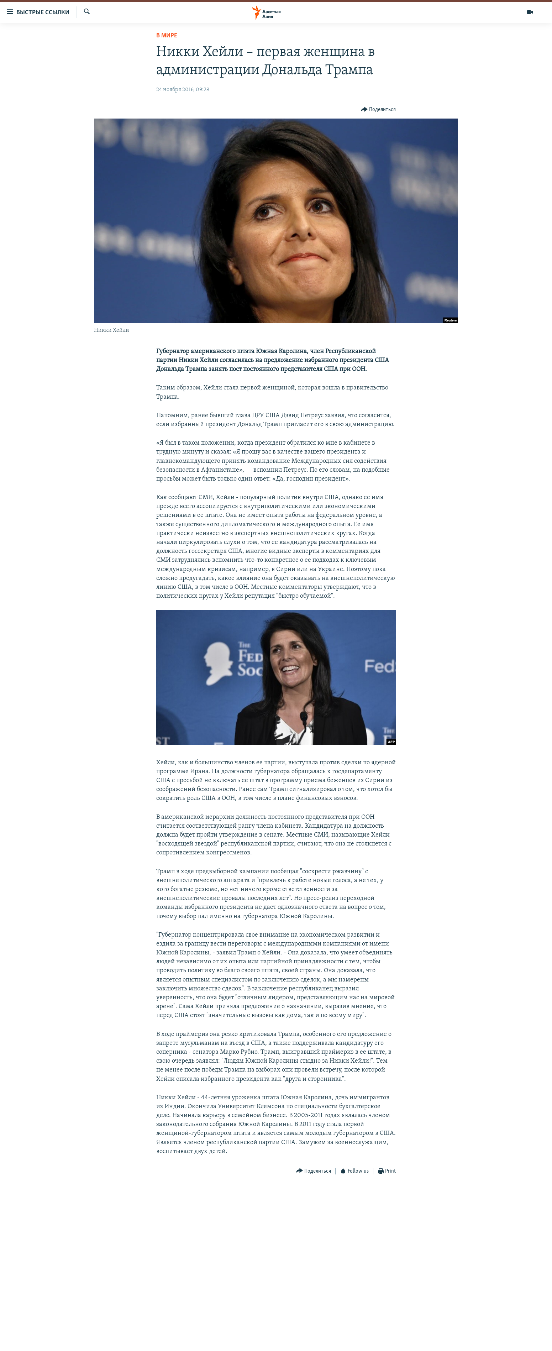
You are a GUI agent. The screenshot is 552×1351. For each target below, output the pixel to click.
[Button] (378, 109)
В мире (166, 35)
